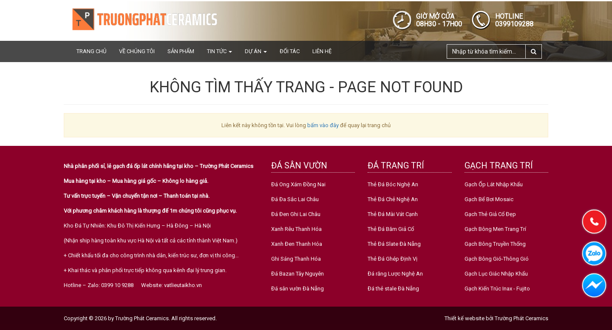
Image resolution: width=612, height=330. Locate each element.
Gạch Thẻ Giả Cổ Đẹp (490, 214)
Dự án (256, 51)
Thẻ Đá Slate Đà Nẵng (394, 244)
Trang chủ (91, 51)
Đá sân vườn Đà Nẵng (297, 288)
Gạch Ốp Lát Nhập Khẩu (494, 184)
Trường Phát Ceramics (521, 318)
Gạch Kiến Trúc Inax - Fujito (497, 288)
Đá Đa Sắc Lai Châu (295, 199)
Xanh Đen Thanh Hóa (296, 244)
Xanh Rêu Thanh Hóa (296, 229)
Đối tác (290, 51)
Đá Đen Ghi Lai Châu (295, 214)
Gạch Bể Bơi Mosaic (489, 199)
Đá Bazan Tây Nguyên (297, 273)
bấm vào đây (323, 125)
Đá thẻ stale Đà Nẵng (393, 288)
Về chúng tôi (137, 51)
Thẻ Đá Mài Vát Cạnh (393, 214)
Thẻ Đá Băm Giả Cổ (391, 229)
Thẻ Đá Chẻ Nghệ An (393, 199)
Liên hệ (322, 51)
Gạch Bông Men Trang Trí (495, 229)
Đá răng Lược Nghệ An (395, 273)
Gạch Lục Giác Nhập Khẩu (496, 273)
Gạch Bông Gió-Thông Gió (497, 259)
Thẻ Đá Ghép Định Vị (392, 259)
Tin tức (219, 51)
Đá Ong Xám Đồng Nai (298, 184)
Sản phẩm (180, 51)
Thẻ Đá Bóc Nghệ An (393, 184)
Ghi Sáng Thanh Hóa (296, 259)
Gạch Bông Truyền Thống (495, 244)
